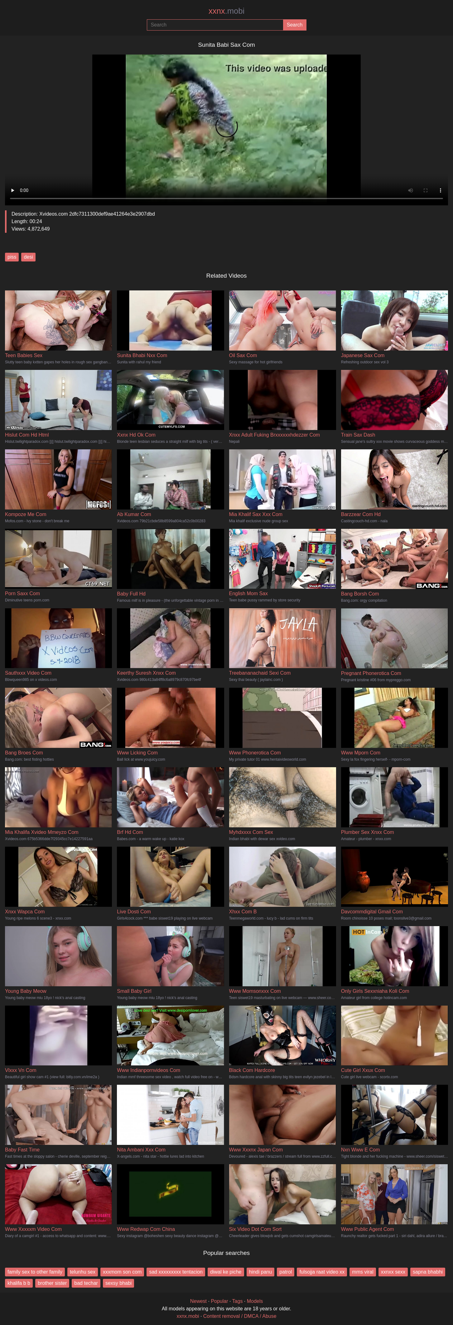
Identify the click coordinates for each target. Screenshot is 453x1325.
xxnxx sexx (393, 1272)
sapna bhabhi (428, 1272)
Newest (198, 1301)
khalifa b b (18, 1283)
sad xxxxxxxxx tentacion (176, 1272)
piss (11, 257)
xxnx (226, 11)
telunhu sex (82, 1272)
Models (255, 1301)
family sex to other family (34, 1272)
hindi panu (260, 1272)
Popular (219, 1301)
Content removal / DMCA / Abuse (240, 1316)
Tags (237, 1301)
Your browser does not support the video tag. (226, 127)
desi (28, 257)
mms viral (362, 1272)
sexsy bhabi (118, 1283)
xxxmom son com (122, 1272)
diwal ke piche (226, 1272)
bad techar (86, 1283)
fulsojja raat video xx (322, 1272)
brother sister (52, 1283)
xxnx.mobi (187, 1316)
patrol (285, 1272)
